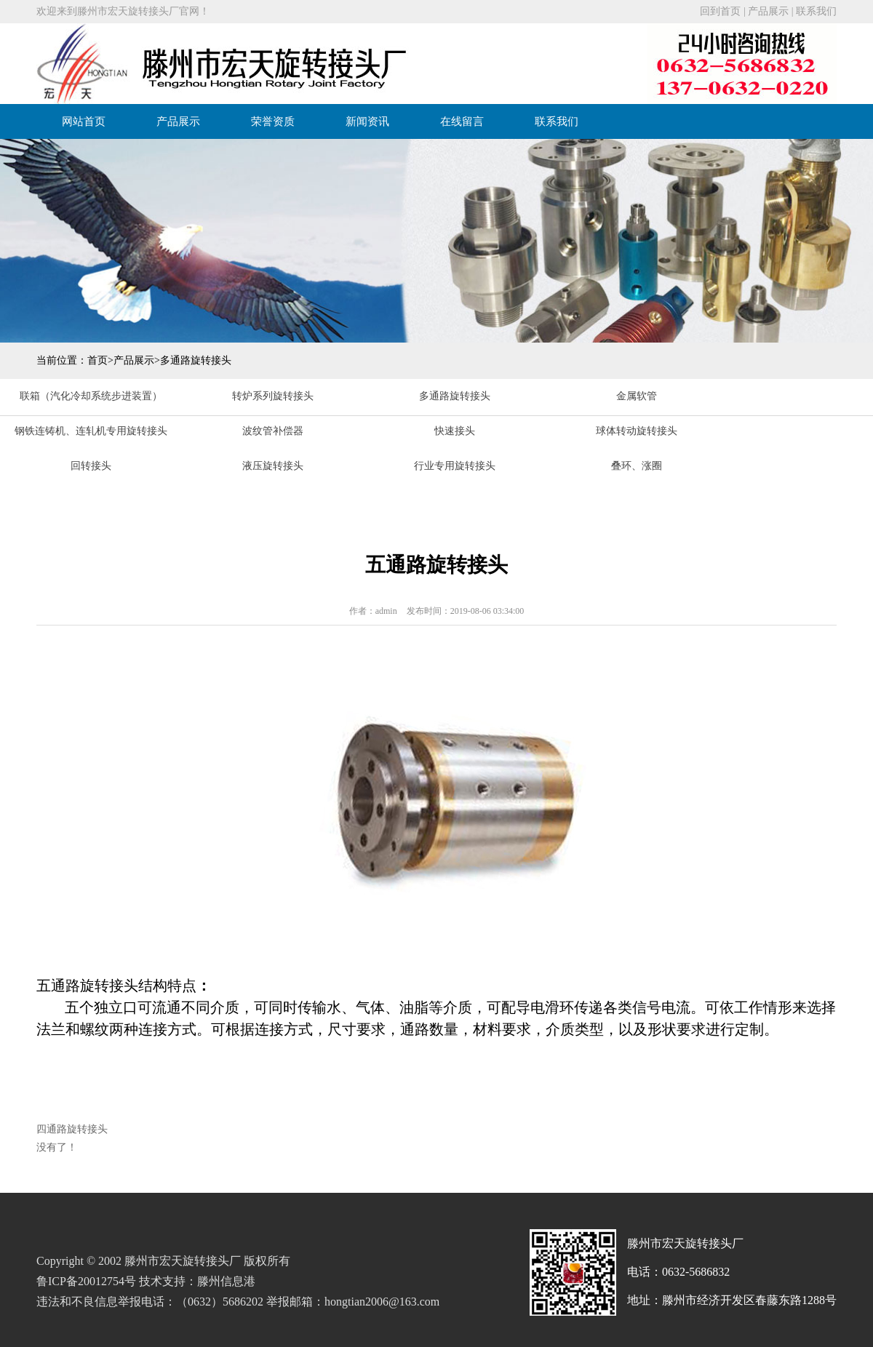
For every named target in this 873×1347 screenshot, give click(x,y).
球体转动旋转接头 (636, 430)
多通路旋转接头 (195, 360)
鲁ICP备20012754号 (86, 1281)
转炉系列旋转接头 (273, 396)
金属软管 (636, 396)
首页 (97, 360)
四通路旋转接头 (72, 1129)
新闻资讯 (367, 121)
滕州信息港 (226, 1281)
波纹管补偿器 (272, 430)
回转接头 (91, 465)
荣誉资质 (273, 121)
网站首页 (83, 121)
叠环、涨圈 (636, 465)
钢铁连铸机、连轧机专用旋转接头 (91, 430)
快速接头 (454, 430)
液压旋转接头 (272, 465)
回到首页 (720, 11)
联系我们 (816, 11)
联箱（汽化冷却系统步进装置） (91, 396)
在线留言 (462, 121)
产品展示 (768, 11)
